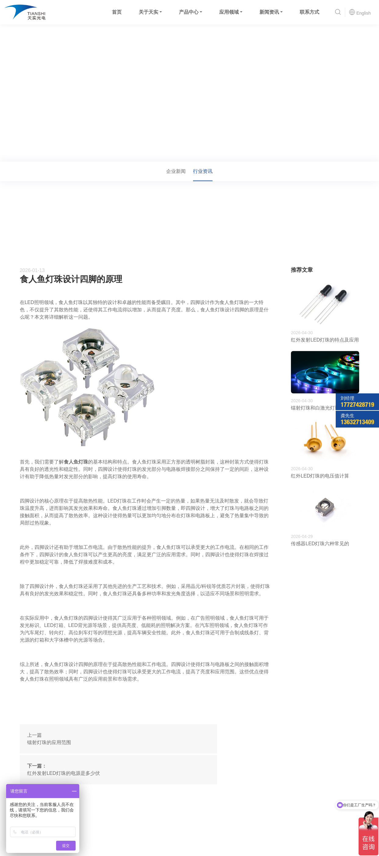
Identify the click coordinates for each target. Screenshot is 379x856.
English (359, 12)
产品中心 (188, 12)
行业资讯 (71, 153)
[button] (337, 12)
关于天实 (148, 12)
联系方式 (309, 12)
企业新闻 (176, 171)
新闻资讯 (268, 12)
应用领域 (228, 12)
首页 (116, 12)
